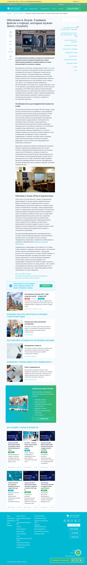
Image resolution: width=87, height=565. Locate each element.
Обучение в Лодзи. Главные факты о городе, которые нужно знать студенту (46, 13)
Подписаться (46, 285)
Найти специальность (31, 379)
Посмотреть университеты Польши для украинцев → (32, 276)
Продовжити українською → (34, 1)
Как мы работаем (21, 533)
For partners (74, 533)
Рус (79, 4)
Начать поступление (73, 8)
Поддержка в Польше (40, 518)
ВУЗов (26, 238)
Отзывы (19, 526)
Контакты (9, 525)
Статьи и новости (18, 13)
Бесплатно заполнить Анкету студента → (28, 278)
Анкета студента (21, 516)
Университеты (11, 518)
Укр (77, 4)
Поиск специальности (32, 367)
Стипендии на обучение (23, 545)
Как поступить (20, 531)
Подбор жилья (21, 547)
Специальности (11, 520)
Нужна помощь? (74, 529)
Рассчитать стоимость (31, 356)
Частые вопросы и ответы (41, 531)
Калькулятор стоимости (33, 345)
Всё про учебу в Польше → (23, 274)
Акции (8, 516)
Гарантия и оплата (39, 533)
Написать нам (74, 537)
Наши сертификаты (39, 529)
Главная (9, 13)
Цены (8, 523)
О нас (18, 536)
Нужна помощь (29, 334)
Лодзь (49, 68)
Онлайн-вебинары (39, 516)
